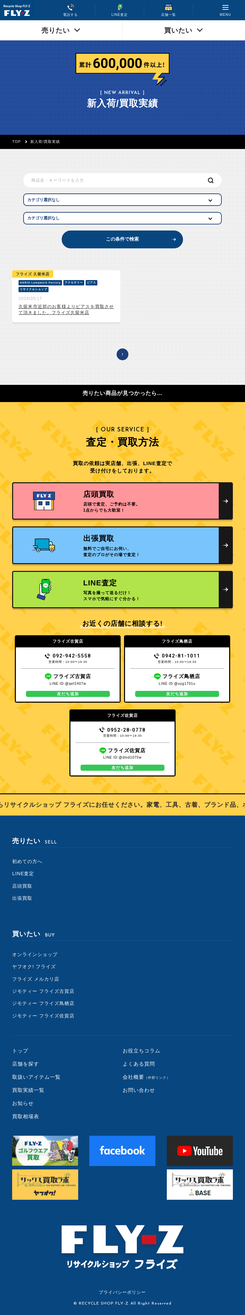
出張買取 (22, 898)
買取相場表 (25, 1116)
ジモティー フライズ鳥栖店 (43, 1003)
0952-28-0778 (122, 730)
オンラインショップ (35, 954)
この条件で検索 (122, 239)
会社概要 (146, 1077)
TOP (16, 142)
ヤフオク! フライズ (34, 966)
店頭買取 (22, 886)
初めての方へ (27, 861)
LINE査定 (23, 873)
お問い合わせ (139, 1090)
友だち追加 (68, 694)
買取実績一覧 (28, 1090)
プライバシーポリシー (122, 1292)
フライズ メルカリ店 (35, 979)
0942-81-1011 (177, 656)
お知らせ (23, 1103)
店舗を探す (25, 1064)
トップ (20, 1050)
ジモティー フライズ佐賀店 (43, 1015)
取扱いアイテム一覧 (36, 1077)
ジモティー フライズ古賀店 (43, 991)
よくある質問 (139, 1064)
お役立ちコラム (141, 1050)
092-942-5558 (68, 656)
